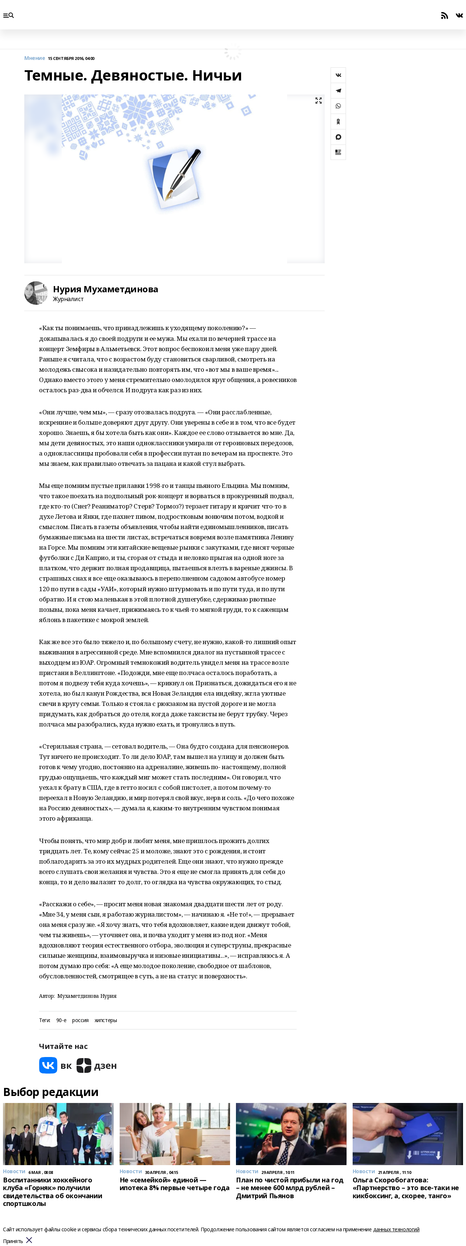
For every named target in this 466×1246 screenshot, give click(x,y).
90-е (61, 1020)
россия (80, 1020)
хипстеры (106, 1020)
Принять (13, 1241)
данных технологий (396, 1229)
